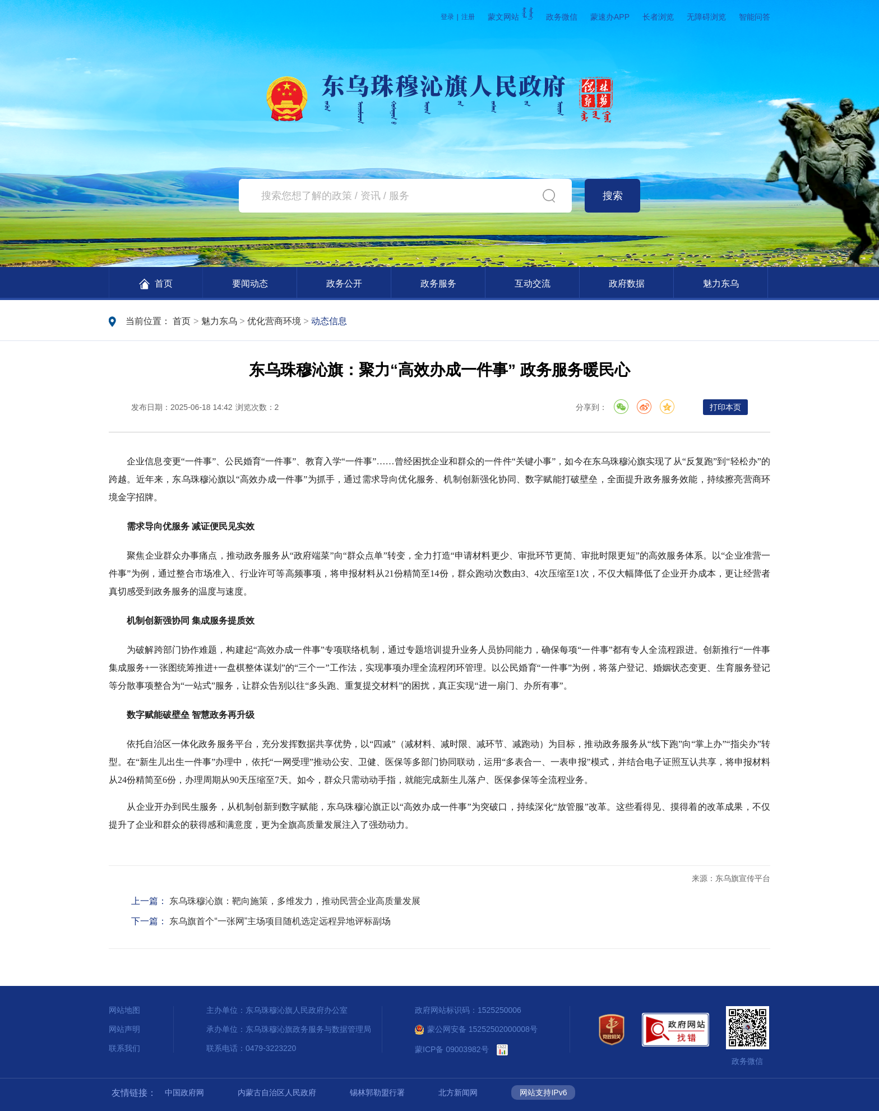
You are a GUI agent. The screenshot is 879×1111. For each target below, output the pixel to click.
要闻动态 (250, 283)
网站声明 (124, 1029)
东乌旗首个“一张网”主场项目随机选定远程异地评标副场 (280, 921)
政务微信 (561, 16)
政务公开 (344, 283)
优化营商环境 (274, 321)
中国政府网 (184, 1092)
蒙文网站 (510, 16)
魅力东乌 (721, 283)
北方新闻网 (458, 1092)
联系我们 (124, 1048)
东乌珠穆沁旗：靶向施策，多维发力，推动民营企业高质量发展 (294, 901)
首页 (155, 284)
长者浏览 (658, 16)
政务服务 (438, 283)
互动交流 (532, 283)
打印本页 (725, 407)
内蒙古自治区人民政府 (277, 1092)
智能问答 (754, 16)
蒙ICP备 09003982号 (452, 1049)
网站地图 (124, 1010)
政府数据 (627, 283)
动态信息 (329, 321)
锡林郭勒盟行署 (377, 1092)
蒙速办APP (610, 16)
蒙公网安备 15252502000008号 (476, 1029)
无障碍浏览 (706, 16)
